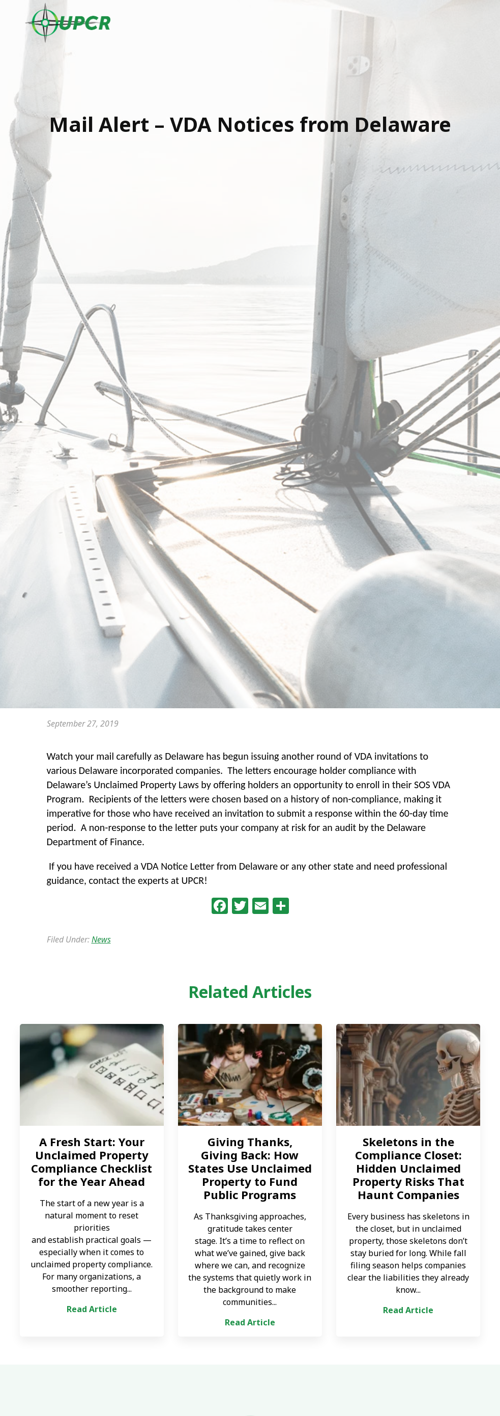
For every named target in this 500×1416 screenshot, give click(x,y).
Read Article (92, 1309)
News (101, 939)
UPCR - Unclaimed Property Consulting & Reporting (68, 23)
